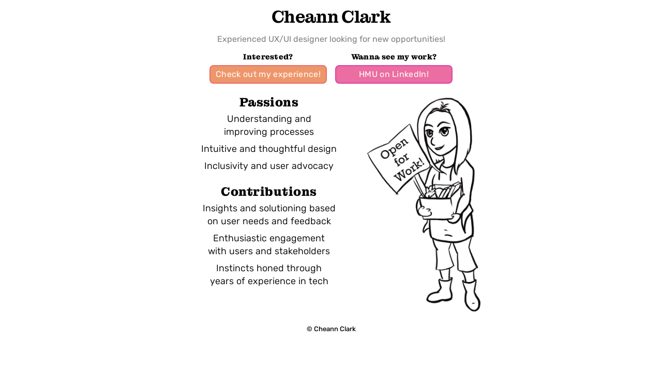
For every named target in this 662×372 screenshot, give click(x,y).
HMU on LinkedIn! (394, 74)
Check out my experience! (268, 74)
